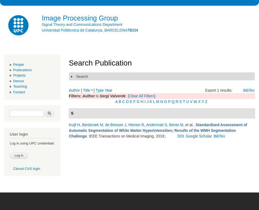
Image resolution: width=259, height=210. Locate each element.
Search (82, 76)
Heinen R (136, 125)
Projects (19, 75)
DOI (180, 136)
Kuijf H (74, 125)
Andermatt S (156, 125)
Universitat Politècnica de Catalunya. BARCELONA (90, 30)
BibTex (249, 90)
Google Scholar (199, 136)
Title (86, 90)
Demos (18, 81)
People (18, 65)
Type (100, 90)
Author (74, 90)
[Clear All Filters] (141, 96)
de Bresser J (116, 125)
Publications (22, 70)
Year (108, 90)
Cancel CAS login (26, 169)
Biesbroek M (92, 125)
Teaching (20, 86)
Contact (19, 92)
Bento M (176, 125)
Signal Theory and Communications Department (82, 24)
